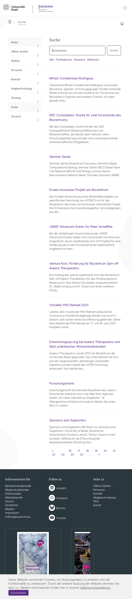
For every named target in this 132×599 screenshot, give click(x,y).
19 (96, 450)
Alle (51, 59)
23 (62, 454)
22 (53, 454)
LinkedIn (61, 488)
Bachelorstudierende (18, 486)
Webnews (93, 59)
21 (114, 450)
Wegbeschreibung (104, 497)
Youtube (61, 518)
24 (72, 454)
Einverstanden (18, 592)
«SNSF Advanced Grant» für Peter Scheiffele (80, 226)
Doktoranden (13, 493)
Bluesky (60, 508)
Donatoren (11, 505)
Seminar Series (60, 156)
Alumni (9, 501)
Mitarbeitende (14, 497)
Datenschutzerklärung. (95, 587)
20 (105, 450)
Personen (99, 489)
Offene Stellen (102, 486)
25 (81, 454)
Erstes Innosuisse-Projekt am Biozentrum (78, 190)
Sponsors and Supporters (67, 420)
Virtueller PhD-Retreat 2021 (68, 305)
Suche (97, 505)
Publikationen (64, 59)
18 (87, 450)
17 (79, 450)
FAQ (95, 501)
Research (79, 59)
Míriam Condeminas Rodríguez (71, 78)
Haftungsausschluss (17, 516)
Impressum (12, 512)
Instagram (62, 498)
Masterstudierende (17, 489)
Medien (9, 509)
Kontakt (97, 493)
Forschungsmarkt (61, 383)
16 (70, 450)
